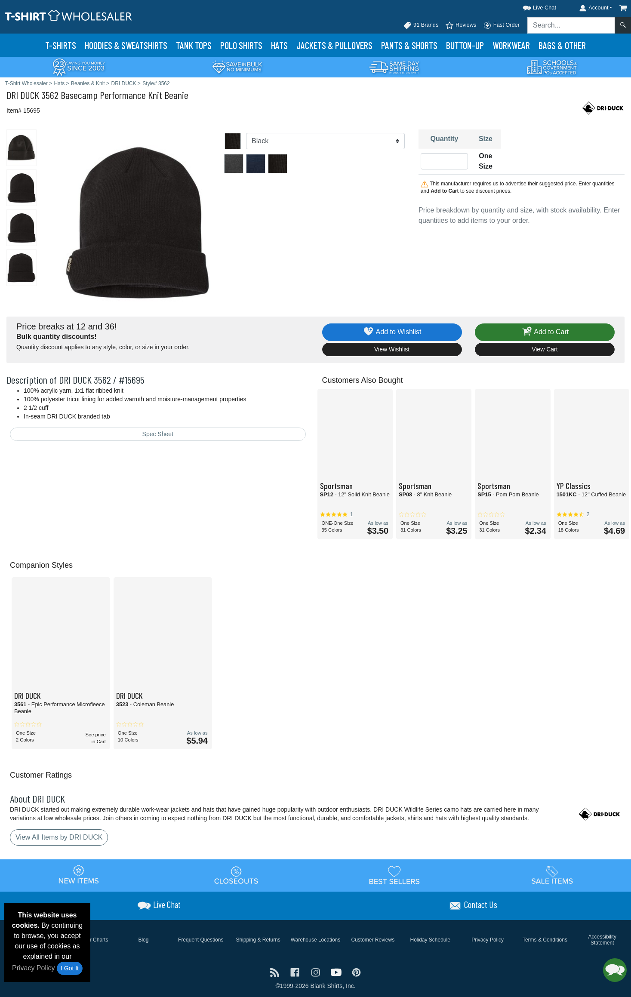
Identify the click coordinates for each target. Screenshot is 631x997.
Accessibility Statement (602, 940)
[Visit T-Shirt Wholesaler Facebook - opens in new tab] (296, 971)
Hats (279, 45)
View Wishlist (391, 349)
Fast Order (501, 25)
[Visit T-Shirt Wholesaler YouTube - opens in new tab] (337, 971)
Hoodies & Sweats (126, 45)
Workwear (511, 45)
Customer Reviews (372, 940)
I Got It (70, 968)
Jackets (334, 45)
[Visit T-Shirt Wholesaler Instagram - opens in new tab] (316, 971)
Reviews (460, 25)
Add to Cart (545, 332)
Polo (241, 45)
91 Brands (420, 25)
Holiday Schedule (430, 940)
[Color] (325, 141)
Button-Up (465, 45)
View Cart (544, 349)
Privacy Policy (33, 968)
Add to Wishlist (392, 332)
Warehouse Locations (316, 940)
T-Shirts (60, 45)
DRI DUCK (22, 95)
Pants (409, 45)
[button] (531, 6)
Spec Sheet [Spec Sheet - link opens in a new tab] (157, 434)
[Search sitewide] (571, 25)
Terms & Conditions (545, 940)
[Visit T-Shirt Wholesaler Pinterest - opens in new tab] (356, 971)
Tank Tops (194, 45)
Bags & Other (562, 45)
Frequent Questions (200, 940)
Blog (143, 940)
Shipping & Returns (258, 940)
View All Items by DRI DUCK (58, 837)
